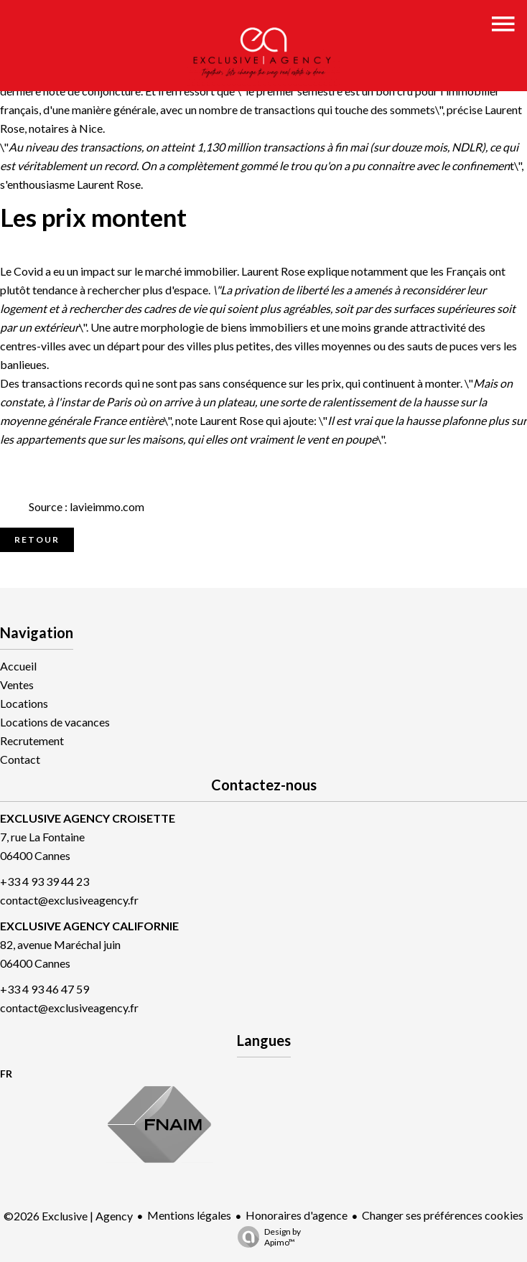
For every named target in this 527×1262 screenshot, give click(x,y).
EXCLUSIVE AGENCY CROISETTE (87, 818)
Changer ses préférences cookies (442, 1215)
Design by (265, 1237)
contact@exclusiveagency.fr (69, 900)
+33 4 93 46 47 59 (44, 989)
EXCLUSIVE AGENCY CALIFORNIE (89, 926)
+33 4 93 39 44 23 (44, 881)
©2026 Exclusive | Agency (68, 1216)
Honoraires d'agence (297, 1215)
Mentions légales (189, 1215)
